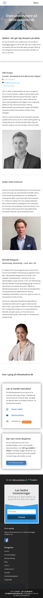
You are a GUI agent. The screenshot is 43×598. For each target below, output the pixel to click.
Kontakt (7, 573)
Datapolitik (8, 580)
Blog (5, 562)
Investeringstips (9, 555)
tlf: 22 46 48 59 (26, 591)
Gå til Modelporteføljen (16, 463)
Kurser (6, 551)
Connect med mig (8, 86)
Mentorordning (18, 415)
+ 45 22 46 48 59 (8, 79)
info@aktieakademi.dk (11, 83)
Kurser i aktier (17, 409)
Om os (6, 565)
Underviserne (9, 569)
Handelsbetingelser (11, 576)
